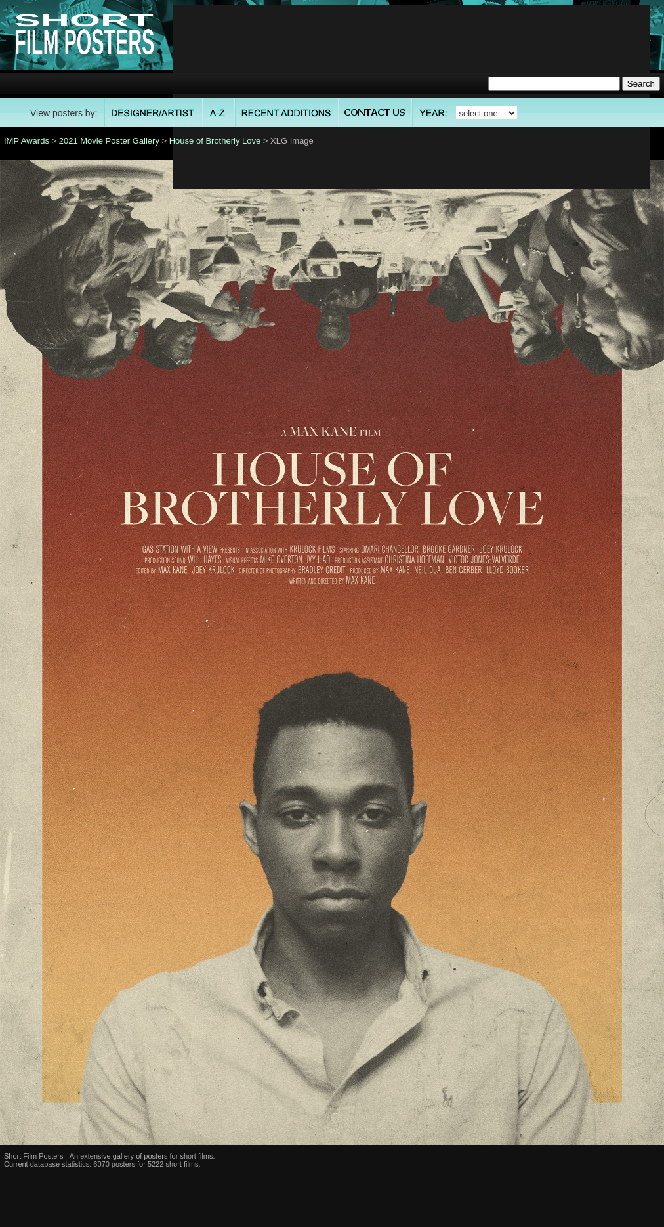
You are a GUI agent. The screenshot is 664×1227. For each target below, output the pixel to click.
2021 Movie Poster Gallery (109, 141)
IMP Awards (26, 141)
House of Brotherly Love (214, 141)
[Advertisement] (411, 97)
